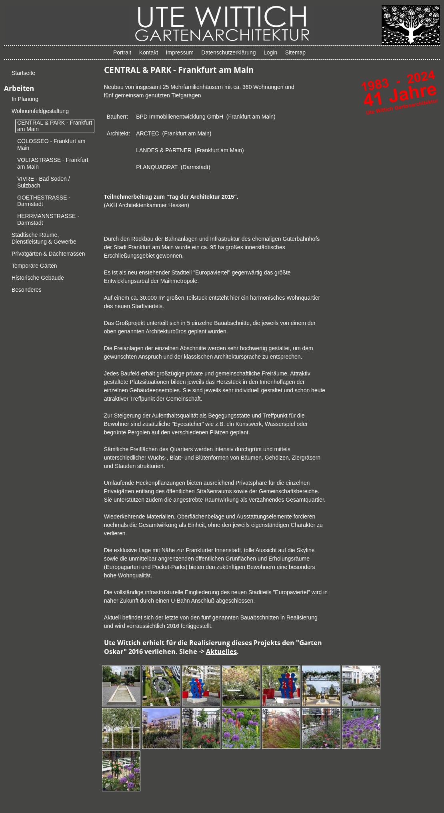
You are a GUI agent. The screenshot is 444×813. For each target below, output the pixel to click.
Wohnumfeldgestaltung (40, 111)
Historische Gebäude (38, 277)
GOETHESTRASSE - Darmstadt (43, 201)
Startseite (23, 73)
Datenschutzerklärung (228, 52)
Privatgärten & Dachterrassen (48, 253)
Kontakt (148, 52)
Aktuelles (221, 652)
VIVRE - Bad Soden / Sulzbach (43, 182)
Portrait (122, 52)
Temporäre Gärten (34, 265)
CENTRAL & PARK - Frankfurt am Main (54, 126)
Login (270, 52)
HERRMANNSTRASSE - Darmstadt (48, 219)
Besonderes (27, 289)
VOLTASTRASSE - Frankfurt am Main (52, 163)
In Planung (25, 99)
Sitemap (295, 52)
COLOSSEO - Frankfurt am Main (51, 144)
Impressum (180, 52)
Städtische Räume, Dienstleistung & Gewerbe (44, 238)
